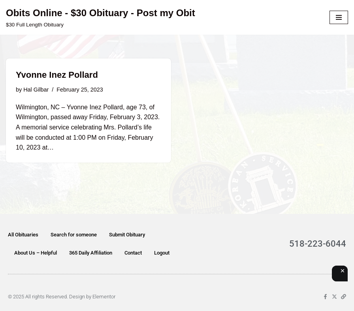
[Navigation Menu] (339, 17)
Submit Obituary (127, 235)
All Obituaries (23, 235)
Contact (133, 253)
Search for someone (74, 235)
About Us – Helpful (35, 253)
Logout (161, 253)
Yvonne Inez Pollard (57, 75)
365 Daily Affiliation (90, 253)
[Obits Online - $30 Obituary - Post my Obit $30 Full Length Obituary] (100, 17)
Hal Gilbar (36, 89)
